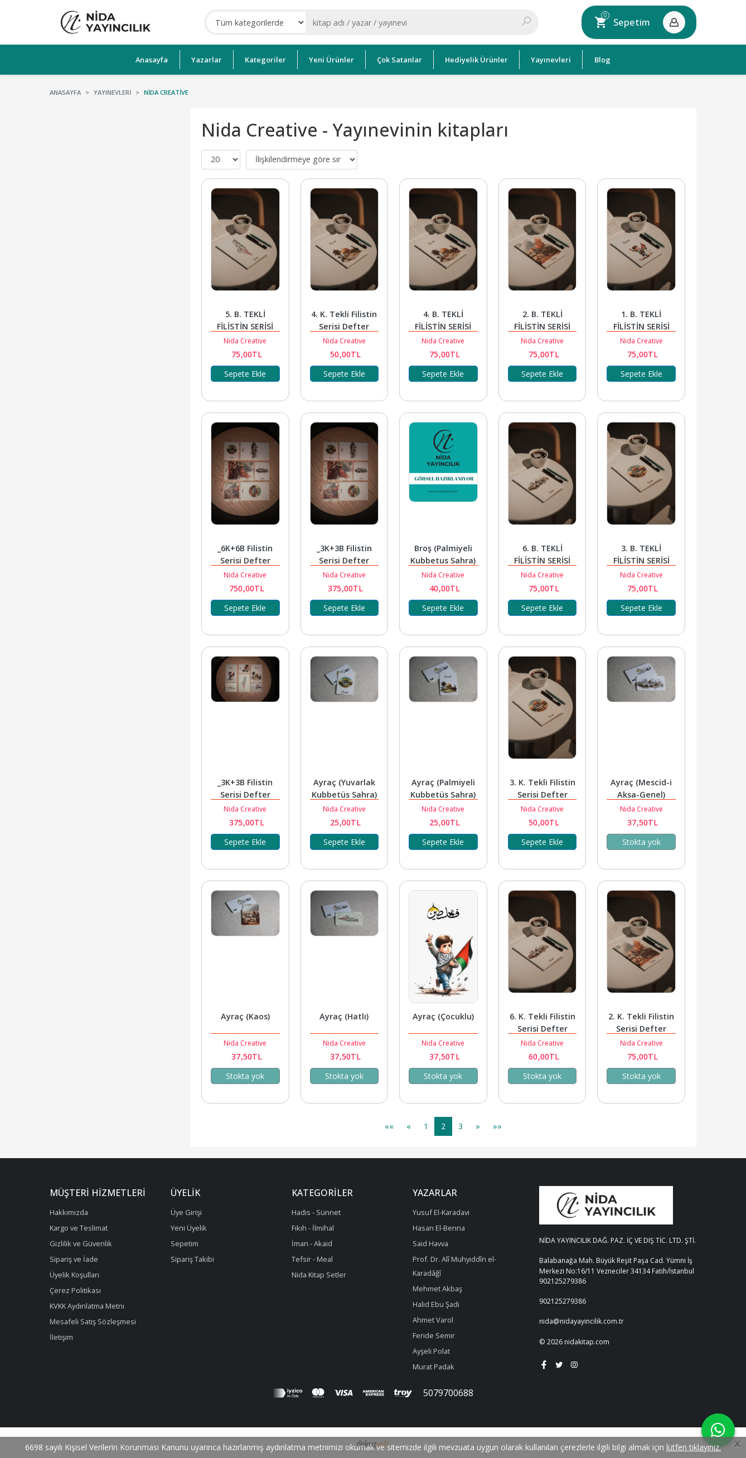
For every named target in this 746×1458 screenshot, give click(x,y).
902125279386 (562, 1281)
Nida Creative (245, 341)
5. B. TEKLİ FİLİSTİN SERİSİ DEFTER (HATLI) (245, 326)
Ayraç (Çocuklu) (443, 1016)
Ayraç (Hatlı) (344, 1016)
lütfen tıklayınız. (693, 1447)
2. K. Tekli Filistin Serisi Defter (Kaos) (642, 1028)
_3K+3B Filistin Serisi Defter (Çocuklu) (246, 794)
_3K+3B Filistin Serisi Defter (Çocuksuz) (345, 560)
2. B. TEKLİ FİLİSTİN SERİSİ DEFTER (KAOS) (543, 326)
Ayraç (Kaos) (245, 1016)
